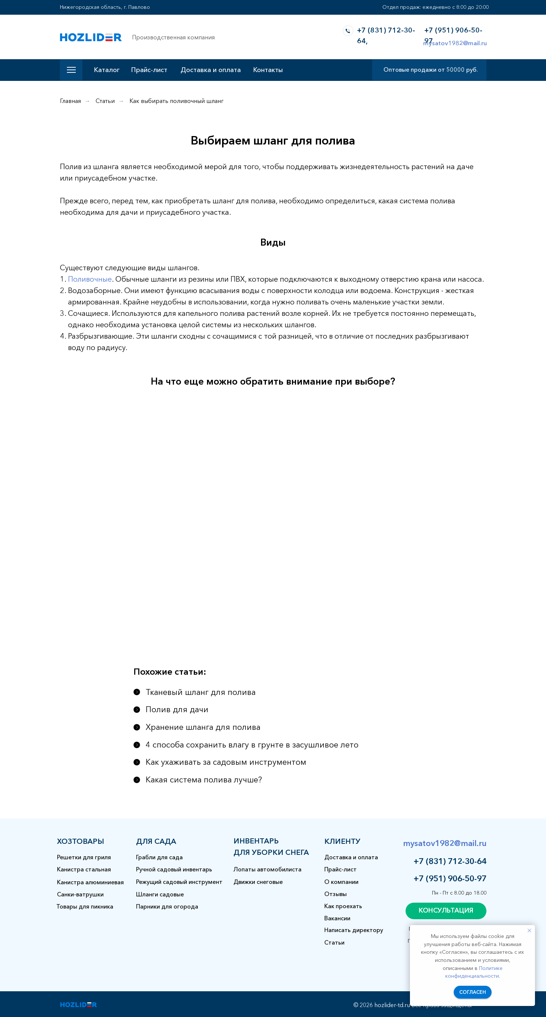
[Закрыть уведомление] (529, 930)
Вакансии (337, 918)
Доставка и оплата (211, 70)
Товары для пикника (84, 906)
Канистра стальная (84, 869)
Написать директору (353, 930)
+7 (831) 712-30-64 (450, 861)
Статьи (105, 100)
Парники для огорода (167, 906)
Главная (70, 100)
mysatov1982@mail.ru (455, 43)
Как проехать (343, 906)
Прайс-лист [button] (149, 70)
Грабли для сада (159, 857)
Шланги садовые (160, 894)
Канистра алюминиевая (90, 882)
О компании (341, 881)
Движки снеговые (258, 881)
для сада (156, 841)
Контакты (268, 70)
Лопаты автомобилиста (267, 869)
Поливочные (90, 279)
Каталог (106, 70)
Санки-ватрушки (80, 894)
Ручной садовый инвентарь (174, 869)
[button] (446, 911)
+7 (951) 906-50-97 (450, 879)
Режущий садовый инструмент (179, 881)
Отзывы (335, 894)
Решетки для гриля (84, 857)
